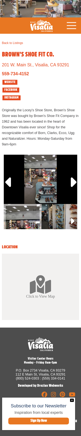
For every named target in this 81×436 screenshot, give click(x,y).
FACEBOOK (10, 89)
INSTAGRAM (11, 97)
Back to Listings (12, 43)
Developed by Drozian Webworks (40, 385)
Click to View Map (40, 286)
